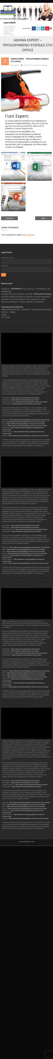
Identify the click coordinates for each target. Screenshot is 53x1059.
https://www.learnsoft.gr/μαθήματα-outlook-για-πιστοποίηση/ (28, 436)
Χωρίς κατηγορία (42, 65)
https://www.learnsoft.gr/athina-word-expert (25, 398)
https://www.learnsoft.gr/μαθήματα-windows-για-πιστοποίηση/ (29, 420)
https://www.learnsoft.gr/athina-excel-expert (25, 400)
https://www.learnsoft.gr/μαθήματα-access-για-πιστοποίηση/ (27, 426)
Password (4, 266)
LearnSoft (15, 65)
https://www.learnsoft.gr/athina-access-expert (26, 404)
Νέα (34, 65)
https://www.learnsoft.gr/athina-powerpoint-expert (31, 402)
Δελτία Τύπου (27, 65)
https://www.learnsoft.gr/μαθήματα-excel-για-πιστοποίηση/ (26, 424)
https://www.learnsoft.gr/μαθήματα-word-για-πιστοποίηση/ (26, 422)
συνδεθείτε (30, 235)
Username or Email (7, 258)
